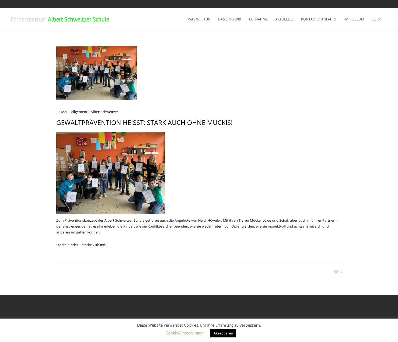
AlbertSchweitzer (104, 111)
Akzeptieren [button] (223, 333)
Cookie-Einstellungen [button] (185, 333)
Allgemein (79, 111)
